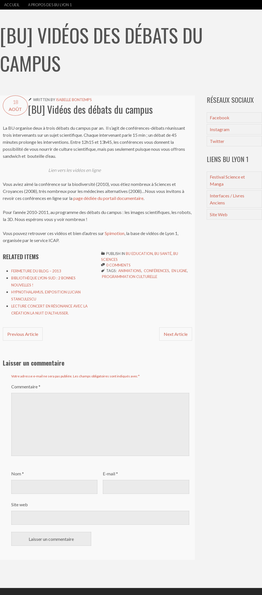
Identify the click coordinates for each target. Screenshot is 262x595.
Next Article (176, 334)
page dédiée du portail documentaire (108, 198)
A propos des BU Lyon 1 (50, 5)
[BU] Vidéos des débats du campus (90, 109)
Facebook (219, 117)
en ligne (179, 270)
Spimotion (114, 233)
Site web (19, 504)
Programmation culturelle (129, 276)
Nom (17, 473)
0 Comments (118, 265)
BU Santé (163, 253)
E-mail (110, 473)
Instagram (219, 129)
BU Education (139, 253)
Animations (129, 270)
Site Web (218, 214)
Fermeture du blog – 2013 (36, 271)
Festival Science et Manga (227, 180)
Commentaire (25, 386)
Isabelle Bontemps (74, 99)
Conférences (156, 270)
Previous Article (22, 334)
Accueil (12, 5)
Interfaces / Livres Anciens (227, 199)
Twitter (217, 141)
